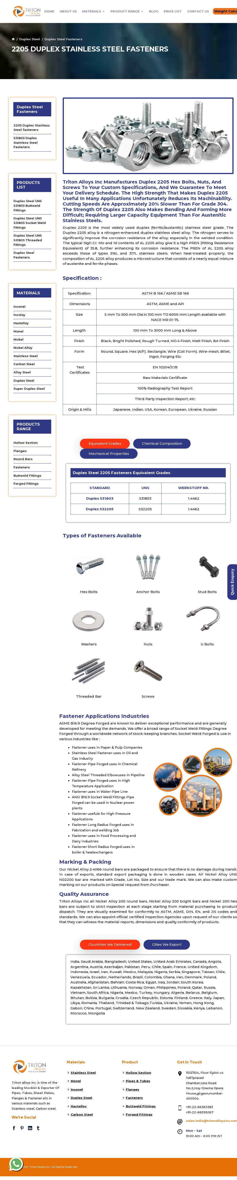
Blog (153, 10)
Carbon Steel (24, 364)
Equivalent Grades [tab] (105, 443)
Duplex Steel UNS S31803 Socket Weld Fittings (30, 222)
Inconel (19, 306)
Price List (173, 10)
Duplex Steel (29, 39)
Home (49, 10)
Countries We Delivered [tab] (110, 944)
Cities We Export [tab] (166, 944)
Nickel (18, 339)
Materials (93, 10)
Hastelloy (21, 323)
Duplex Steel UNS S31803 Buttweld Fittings (28, 205)
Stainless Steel (26, 356)
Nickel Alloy (23, 347)
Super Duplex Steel (29, 388)
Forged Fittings (26, 483)
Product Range (127, 10)
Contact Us (198, 10)
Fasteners (22, 467)
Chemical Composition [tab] (162, 443)
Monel (18, 331)
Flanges (20, 451)
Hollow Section (26, 442)
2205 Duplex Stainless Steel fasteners (32, 127)
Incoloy (19, 315)
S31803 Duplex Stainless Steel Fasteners (26, 142)
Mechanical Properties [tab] (109, 453)
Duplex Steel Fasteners (24, 255)
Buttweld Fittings (27, 475)
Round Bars (23, 459)
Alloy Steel (22, 372)
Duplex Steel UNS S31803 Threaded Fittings (28, 240)
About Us (68, 10)
